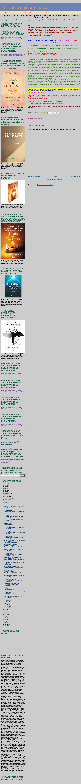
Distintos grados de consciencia (12, 526)
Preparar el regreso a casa (11, 542)
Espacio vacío (7, 564)
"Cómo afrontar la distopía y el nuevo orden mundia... (13, 568)
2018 (4, 611)
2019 (4, 609)
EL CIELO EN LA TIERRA (25, 8)
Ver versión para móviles (54, 179)
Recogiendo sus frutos (10, 593)
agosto (6, 499)
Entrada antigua (75, 176)
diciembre (7, 493)
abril (5, 603)
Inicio (55, 176)
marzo (6, 604)
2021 (4, 490)
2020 (4, 491)
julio (5, 501)
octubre (6, 496)
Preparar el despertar (9, 589)
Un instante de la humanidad (11, 566)
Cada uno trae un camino (10, 544)
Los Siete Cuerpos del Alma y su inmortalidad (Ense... (12, 579)
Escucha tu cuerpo (9, 545)
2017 (4, 612)
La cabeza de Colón (9, 521)
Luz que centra (8, 523)
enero (6, 607)
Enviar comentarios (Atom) (45, 185)
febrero (6, 606)
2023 (4, 486)
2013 (4, 619)
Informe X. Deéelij (8, 570)
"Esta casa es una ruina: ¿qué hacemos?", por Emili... (11, 584)
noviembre (7, 495)
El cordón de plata (9, 524)
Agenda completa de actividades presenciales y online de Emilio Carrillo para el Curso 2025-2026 (40, 20)
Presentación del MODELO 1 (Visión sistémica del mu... (13, 555)
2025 (4, 483)
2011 (4, 622)
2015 (4, 616)
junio (5, 502)
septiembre (7, 498)
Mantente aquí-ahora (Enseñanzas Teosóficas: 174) (13, 558)
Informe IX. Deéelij (9, 595)
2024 (4, 485)
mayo (6, 601)
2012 (4, 621)
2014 (4, 617)
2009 (4, 625)
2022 (4, 488)
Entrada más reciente (34, 176)
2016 (4, 614)
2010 (4, 624)
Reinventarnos (8, 585)
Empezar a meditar (9, 571)
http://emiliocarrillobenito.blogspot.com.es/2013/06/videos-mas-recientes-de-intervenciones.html (13, 442)
